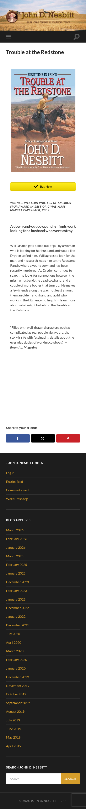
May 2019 (13, 737)
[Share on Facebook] (18, 438)
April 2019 (13, 746)
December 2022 (17, 608)
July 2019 (13, 720)
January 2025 (16, 573)
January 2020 (16, 668)
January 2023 (16, 599)
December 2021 (17, 625)
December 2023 (17, 582)
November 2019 (17, 686)
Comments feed (17, 490)
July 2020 (13, 634)
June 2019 (13, 729)
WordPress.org (17, 499)
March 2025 (14, 556)
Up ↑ (63, 800)
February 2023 (16, 590)
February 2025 (16, 564)
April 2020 (13, 642)
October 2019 (16, 694)
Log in (10, 473)
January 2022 (16, 616)
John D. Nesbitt (43, 800)
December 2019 (17, 677)
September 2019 (18, 703)
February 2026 (16, 539)
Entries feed (14, 481)
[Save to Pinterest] (68, 438)
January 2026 (16, 547)
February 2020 (16, 659)
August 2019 (15, 711)
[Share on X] (43, 438)
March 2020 (14, 651)
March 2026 (14, 530)
